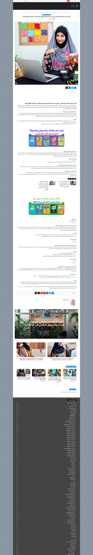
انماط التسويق (73, 525)
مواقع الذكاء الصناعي (71, 514)
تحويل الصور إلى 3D (71, 501)
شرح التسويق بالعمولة (71, 455)
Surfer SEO (40, 228)
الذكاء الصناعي (73, 459)
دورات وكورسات (73, 532)
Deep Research (72, 470)
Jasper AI (74, 123)
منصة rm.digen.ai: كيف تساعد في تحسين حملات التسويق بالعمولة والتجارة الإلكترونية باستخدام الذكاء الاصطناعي (54, 379)
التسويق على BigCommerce (69, 424)
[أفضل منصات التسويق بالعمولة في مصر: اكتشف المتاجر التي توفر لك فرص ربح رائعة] (69, 373)
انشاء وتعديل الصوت (71, 496)
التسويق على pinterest (70, 433)
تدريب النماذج (72, 505)
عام (75, 538)
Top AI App (72, 483)
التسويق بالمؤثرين (71, 422)
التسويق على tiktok (71, 442)
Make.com (73, 547)
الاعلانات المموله (72, 417)
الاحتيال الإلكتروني (73, 410)
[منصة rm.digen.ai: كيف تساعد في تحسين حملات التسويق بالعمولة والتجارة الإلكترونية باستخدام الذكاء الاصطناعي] (54, 373)
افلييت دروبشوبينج (72, 406)
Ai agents (73, 464)
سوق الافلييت (73, 536)
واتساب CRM (39, 174)
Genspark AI (72, 472)
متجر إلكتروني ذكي (71, 523)
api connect (71, 552)
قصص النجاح (72, 457)
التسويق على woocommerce (69, 448)
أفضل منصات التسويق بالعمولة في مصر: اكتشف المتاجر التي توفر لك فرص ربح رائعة (69, 378)
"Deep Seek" (72, 461)
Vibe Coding (72, 486)
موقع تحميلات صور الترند (71, 541)
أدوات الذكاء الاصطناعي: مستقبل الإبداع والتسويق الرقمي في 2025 (46, 323)
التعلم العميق (72, 492)
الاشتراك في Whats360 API (44, 277)
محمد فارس (51, 18)
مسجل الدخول (68, 392)
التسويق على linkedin (71, 431)
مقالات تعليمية (73, 539)
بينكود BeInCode (71, 497)
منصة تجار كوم (73, 275)
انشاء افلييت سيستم (71, 519)
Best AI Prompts (71, 468)
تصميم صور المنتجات (70, 512)
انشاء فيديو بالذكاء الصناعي (70, 494)
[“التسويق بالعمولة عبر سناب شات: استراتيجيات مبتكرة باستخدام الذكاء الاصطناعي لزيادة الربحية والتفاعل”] (73, 183)
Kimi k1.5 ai (72, 479)
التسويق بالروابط (73, 411)
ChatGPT (30, 154)
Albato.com (71, 551)
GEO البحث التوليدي (71, 474)
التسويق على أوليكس (71, 452)
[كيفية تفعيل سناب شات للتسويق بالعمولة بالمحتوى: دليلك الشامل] (23, 373)
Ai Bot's (73, 466)
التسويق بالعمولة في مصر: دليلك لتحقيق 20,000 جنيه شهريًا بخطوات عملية (39, 378)
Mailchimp (73, 172)
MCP (74, 481)
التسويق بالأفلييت (72, 419)
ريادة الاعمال (74, 534)
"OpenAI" (73, 463)
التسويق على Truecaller (70, 444)
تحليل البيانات (73, 527)
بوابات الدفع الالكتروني (71, 521)
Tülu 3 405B (72, 485)
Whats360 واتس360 (71, 549)
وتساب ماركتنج (73, 543)
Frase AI (35, 228)
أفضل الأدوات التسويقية (72, 402)
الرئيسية (69, 12)
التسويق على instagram (70, 430)
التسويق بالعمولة (64, 12)
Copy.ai (74, 253)
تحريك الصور (72, 499)
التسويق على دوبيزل (71, 453)
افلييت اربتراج (73, 404)
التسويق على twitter (71, 446)
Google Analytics (72, 120)
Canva (74, 256)
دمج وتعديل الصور (71, 510)
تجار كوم (62, 268)
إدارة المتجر (73, 518)
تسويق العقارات (73, 528)
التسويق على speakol (71, 439)
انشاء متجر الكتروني (72, 516)
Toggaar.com (36, 275)
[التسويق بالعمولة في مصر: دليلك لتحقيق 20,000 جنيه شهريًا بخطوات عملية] (39, 373)
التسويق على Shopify (71, 435)
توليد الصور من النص (71, 508)
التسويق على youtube (71, 450)
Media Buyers (72, 415)
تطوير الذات (74, 530)
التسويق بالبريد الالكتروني (70, 421)
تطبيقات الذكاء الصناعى (70, 507)
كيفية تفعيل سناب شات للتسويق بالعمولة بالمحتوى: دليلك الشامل (24, 378)
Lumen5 (74, 254)
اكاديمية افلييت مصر (72, 408)
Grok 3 (73, 475)
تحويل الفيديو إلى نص (71, 503)
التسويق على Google (71, 428)
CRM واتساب (72, 545)
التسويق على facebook (70, 426)
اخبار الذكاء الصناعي (71, 488)
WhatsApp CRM (72, 174)
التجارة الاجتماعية (72, 490)
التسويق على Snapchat (56, 12)
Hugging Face (72, 477)
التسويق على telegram (71, 441)
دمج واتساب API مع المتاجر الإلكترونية (68, 277)
